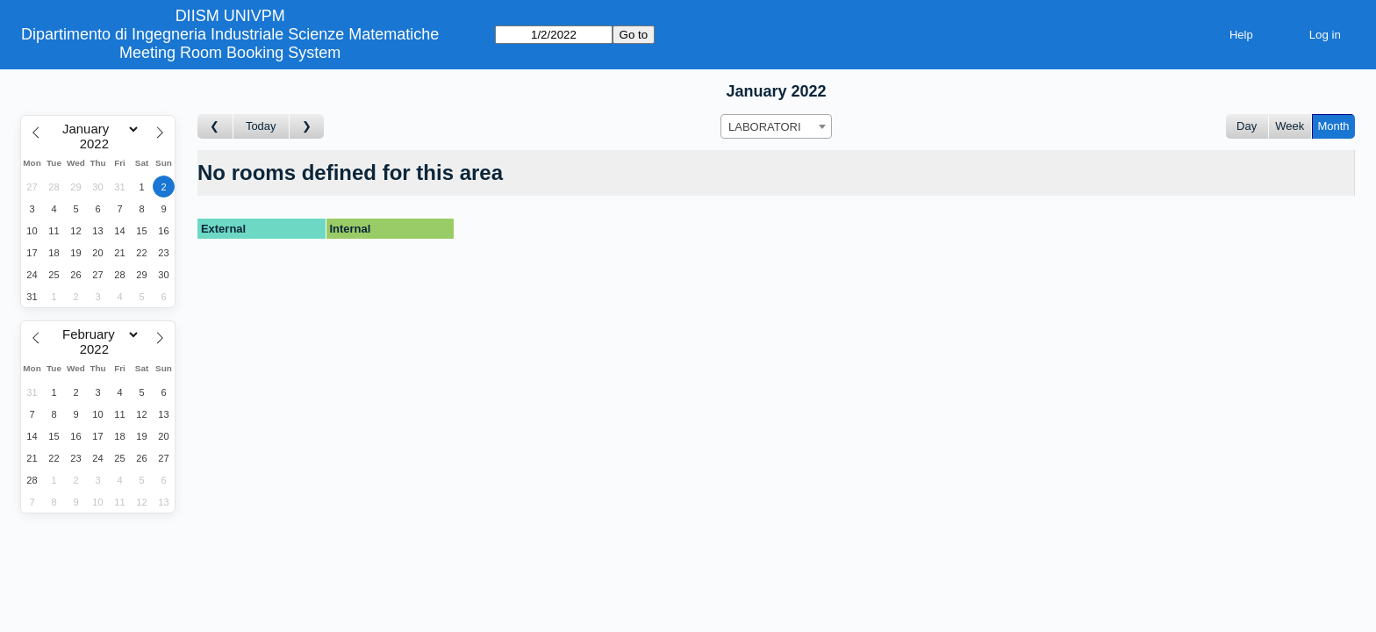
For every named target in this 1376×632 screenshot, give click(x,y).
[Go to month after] (307, 127)
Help (1241, 34)
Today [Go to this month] (261, 126)
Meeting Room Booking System (229, 52)
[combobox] (776, 126)
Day (1246, 126)
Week (1289, 126)
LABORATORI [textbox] (764, 126)
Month (1333, 126)
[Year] (98, 144)
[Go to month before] (215, 127)
